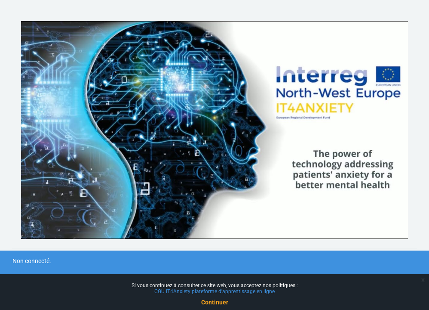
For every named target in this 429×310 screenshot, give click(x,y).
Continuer (214, 302)
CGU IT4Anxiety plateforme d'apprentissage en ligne (214, 291)
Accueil (21, 270)
